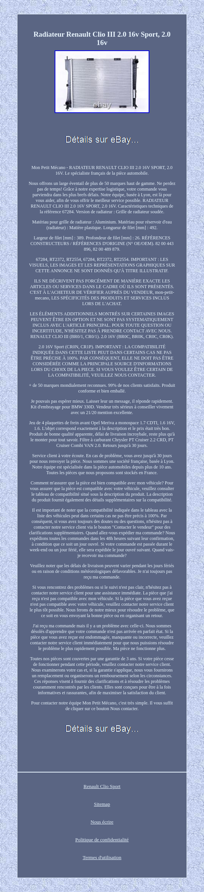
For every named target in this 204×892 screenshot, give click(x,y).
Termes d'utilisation (102, 857)
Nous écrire (102, 822)
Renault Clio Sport (102, 786)
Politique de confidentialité (102, 839)
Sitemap (102, 804)
